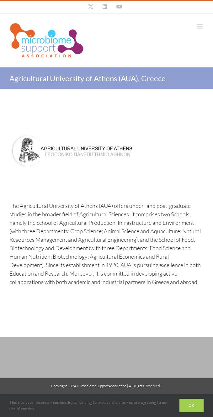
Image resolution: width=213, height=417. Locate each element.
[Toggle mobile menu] (200, 26)
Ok (191, 405)
